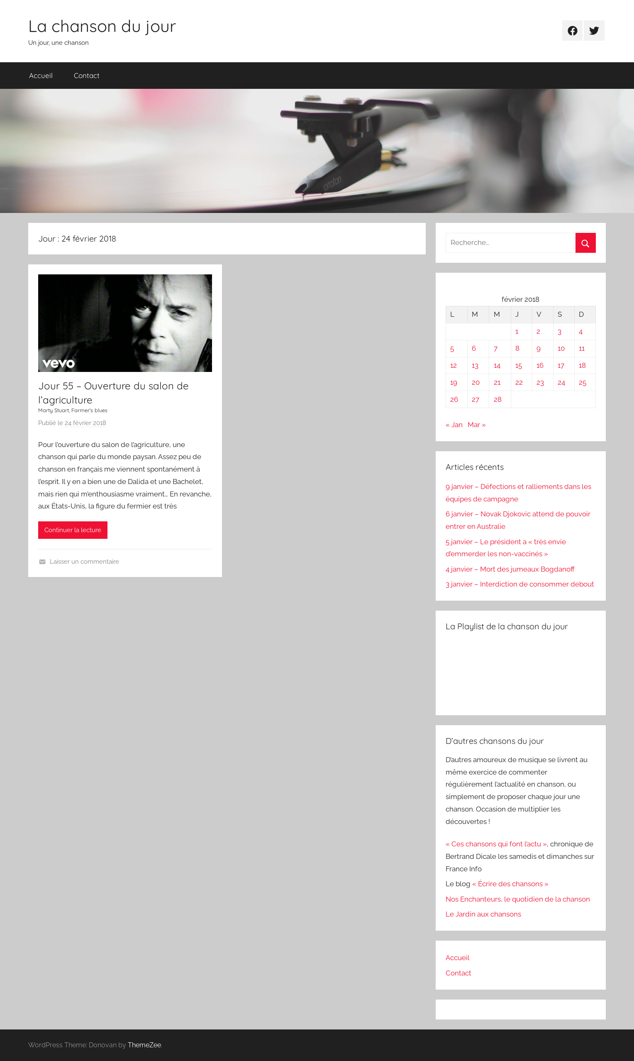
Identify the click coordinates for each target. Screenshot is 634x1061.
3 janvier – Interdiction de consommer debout (520, 584)
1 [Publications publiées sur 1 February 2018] (516, 331)
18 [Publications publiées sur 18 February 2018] (582, 365)
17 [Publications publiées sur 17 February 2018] (561, 365)
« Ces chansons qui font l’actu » (496, 844)
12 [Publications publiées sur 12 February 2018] (453, 365)
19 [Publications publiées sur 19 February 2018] (453, 382)
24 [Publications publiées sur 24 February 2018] (561, 382)
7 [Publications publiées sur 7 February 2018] (495, 348)
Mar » (477, 424)
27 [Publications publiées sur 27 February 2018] (475, 399)
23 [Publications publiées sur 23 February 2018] (540, 382)
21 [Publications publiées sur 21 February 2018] (497, 382)
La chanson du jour (102, 25)
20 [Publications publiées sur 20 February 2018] (476, 382)
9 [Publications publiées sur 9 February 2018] (538, 348)
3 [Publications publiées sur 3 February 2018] (559, 331)
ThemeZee (144, 1045)
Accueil (41, 75)
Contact (87, 75)
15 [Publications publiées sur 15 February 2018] (518, 365)
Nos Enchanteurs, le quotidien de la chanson (518, 899)
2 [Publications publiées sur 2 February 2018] (538, 331)
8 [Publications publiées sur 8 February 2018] (517, 348)
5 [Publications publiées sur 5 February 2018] (452, 348)
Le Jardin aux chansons (483, 914)
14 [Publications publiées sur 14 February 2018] (497, 365)
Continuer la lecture (72, 530)
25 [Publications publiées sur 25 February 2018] (582, 382)
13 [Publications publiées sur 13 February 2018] (475, 365)
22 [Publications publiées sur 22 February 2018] (519, 382)
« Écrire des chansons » (510, 884)
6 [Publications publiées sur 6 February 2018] (474, 348)
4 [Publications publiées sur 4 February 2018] (581, 331)
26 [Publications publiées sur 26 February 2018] (454, 399)
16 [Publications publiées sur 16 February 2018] (540, 365)
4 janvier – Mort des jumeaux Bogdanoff (510, 569)
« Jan (454, 424)
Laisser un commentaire (84, 561)
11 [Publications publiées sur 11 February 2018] (582, 348)
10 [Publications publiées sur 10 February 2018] (561, 348)
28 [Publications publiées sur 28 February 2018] (498, 399)
